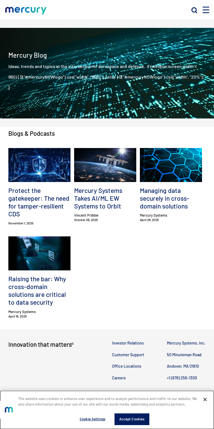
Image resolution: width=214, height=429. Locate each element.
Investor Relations (128, 343)
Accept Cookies (132, 421)
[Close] (205, 401)
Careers (119, 377)
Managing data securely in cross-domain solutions (164, 198)
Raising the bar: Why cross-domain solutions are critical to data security (37, 290)
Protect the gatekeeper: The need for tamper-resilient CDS (38, 202)
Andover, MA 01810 (183, 366)
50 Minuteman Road (184, 354)
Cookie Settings (92, 421)
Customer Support (128, 354)
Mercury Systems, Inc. (186, 343)
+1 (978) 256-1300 (182, 377)
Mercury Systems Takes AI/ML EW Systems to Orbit (98, 198)
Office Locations (126, 366)
